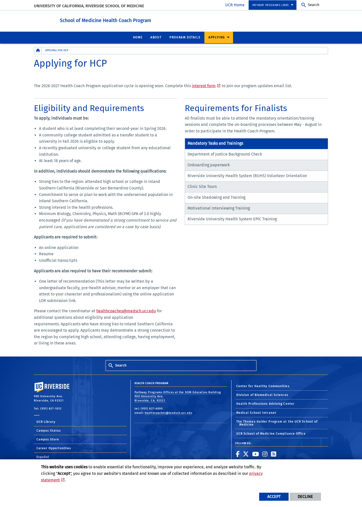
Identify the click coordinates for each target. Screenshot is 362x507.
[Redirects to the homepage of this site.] (38, 50)
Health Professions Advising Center (265, 403)
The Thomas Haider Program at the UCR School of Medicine (277, 423)
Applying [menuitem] (216, 37)
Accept (274, 496)
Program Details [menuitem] (184, 37)
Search (313, 5)
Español (42, 457)
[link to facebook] (237, 454)
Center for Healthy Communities (263, 386)
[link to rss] (273, 454)
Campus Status (48, 430)
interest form (204, 85)
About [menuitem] (155, 37)
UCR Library (45, 421)
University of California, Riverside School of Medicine (89, 6)
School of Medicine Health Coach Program (128, 20)
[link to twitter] (246, 454)
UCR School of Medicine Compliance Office (271, 433)
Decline (305, 496)
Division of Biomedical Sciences (262, 394)
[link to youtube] (256, 454)
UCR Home (235, 5)
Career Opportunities (53, 448)
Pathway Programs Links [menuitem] (270, 5)
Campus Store (47, 439)
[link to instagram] (265, 454)
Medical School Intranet (256, 412)
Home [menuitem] (137, 37)
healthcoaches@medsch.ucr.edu (126, 310)
